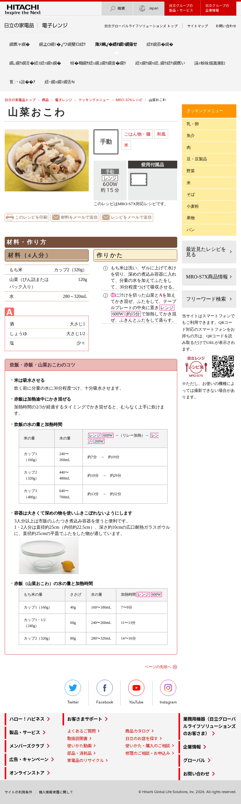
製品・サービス (24, 732)
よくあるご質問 (81, 731)
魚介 (191, 135)
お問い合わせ (226, 26)
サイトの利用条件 (18, 792)
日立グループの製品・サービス (181, 8)
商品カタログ (137, 731)
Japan (148, 8)
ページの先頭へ (158, 667)
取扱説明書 (77, 738)
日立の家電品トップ (20, 100)
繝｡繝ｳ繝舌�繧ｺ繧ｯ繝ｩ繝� (35, 62)
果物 (191, 217)
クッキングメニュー (93, 100)
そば (191, 194)
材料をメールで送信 (79, 217)
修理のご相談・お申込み (147, 753)
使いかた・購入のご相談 (147, 745)
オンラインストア (26, 773)
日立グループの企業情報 (217, 8)
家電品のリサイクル (85, 760)
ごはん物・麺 (137, 134)
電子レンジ (63, 100)
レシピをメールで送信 (131, 217)
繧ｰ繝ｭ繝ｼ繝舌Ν (60, 81)
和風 (161, 134)
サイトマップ (197, 26)
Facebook (104, 692)
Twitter (73, 692)
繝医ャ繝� (19, 44)
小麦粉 (193, 206)
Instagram (168, 692)
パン (191, 229)
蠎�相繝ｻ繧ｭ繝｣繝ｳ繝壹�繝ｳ (98, 62)
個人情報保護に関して (56, 792)
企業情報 (192, 747)
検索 (117, 8)
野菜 (191, 171)
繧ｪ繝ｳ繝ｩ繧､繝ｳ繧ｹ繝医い (160, 62)
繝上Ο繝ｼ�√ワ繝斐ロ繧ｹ (62, 44)
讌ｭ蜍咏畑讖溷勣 (209, 62)
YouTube (136, 692)
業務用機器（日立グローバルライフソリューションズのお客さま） (209, 726)
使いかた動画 (79, 745)
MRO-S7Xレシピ (129, 100)
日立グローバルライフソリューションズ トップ (141, 26)
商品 (45, 100)
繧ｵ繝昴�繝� (160, 44)
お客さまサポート (84, 719)
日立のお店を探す (141, 738)
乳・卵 (193, 124)
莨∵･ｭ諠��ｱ (22, 81)
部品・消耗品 (79, 753)
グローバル (194, 760)
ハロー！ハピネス (26, 719)
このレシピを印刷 (31, 217)
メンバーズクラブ (26, 746)
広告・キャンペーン (28, 759)
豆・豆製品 (197, 159)
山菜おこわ (37, 112)
